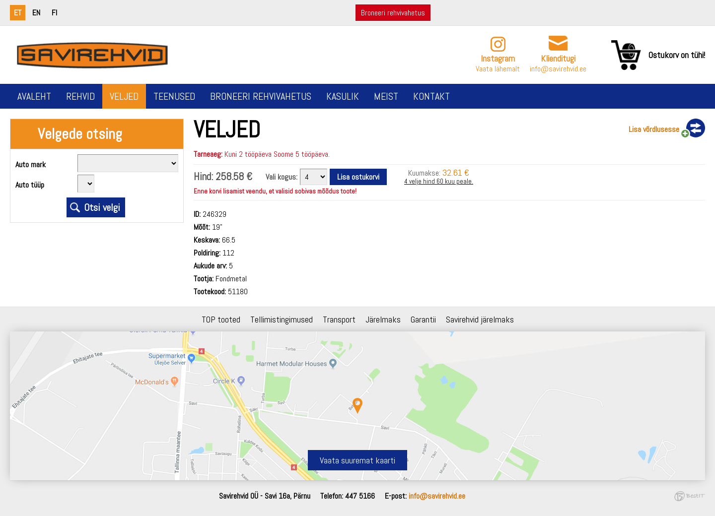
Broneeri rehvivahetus (393, 12)
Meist (386, 96)
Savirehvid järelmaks (480, 319)
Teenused (174, 96)
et (17, 12)
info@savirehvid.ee (558, 69)
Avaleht (34, 96)
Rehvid (80, 96)
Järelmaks (383, 319)
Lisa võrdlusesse (654, 129)
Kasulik (342, 96)
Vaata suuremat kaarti (357, 460)
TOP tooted (221, 319)
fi (54, 12)
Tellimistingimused (281, 319)
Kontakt (431, 96)
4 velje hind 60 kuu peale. (438, 181)
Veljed (124, 96)
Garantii (423, 319)
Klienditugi (558, 58)
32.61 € (455, 172)
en (36, 12)
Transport (339, 319)
